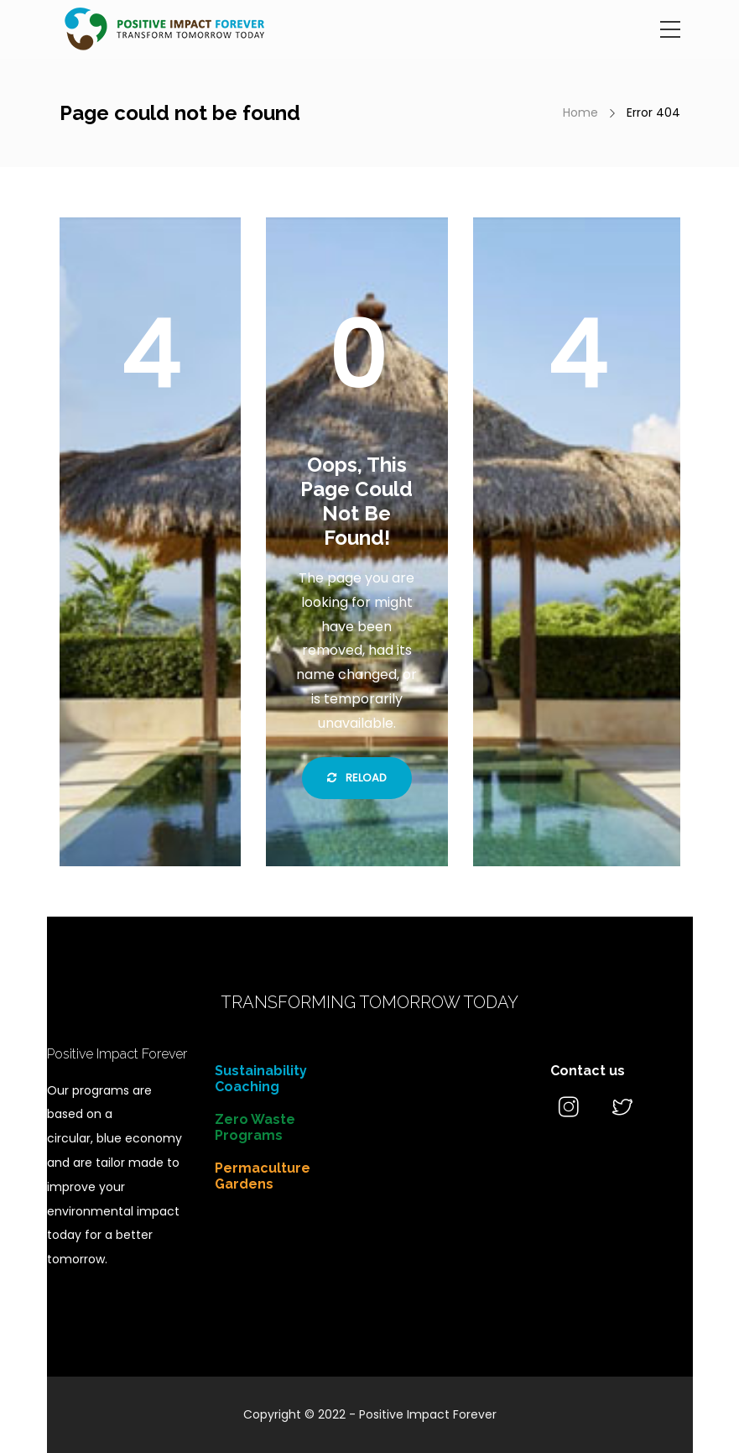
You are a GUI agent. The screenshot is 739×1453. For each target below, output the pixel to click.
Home (580, 112)
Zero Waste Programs (255, 1127)
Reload (357, 778)
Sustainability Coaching (261, 1079)
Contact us (587, 1071)
